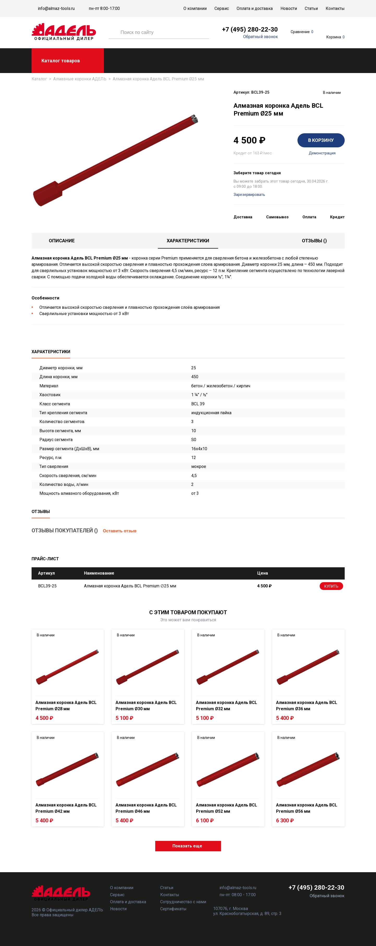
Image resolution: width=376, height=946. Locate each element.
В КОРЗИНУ (321, 140)
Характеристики (188, 240)
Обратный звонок (260, 37)
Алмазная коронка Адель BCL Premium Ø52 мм (226, 808)
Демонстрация (322, 153)
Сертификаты (173, 908)
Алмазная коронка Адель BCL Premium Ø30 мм (146, 705)
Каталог (39, 78)
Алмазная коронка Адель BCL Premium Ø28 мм (66, 705)
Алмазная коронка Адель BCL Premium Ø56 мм (306, 808)
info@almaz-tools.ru (56, 9)
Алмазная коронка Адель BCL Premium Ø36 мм (306, 705)
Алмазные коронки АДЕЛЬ (79, 78)
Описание (62, 240)
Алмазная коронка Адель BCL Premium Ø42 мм (66, 808)
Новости (288, 8)
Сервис (221, 8)
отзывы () (314, 240)
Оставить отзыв (120, 531)
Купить (331, 586)
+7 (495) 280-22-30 (250, 29)
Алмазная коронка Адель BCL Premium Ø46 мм (146, 808)
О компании (195, 8)
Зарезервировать (249, 194)
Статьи (311, 8)
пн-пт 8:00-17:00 (104, 9)
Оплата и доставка (255, 8)
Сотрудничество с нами (183, 901)
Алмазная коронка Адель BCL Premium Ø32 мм (226, 705)
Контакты (335, 8)
